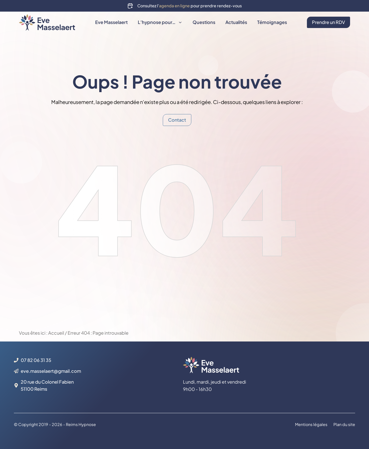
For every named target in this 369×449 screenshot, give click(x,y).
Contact (177, 120)
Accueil (56, 333)
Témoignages (272, 22)
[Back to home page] (47, 21)
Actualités (236, 22)
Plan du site (344, 424)
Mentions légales (311, 424)
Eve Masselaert (111, 22)
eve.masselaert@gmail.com (51, 371)
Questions (204, 22)
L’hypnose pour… (163, 22)
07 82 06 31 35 (36, 360)
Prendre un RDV (328, 22)
